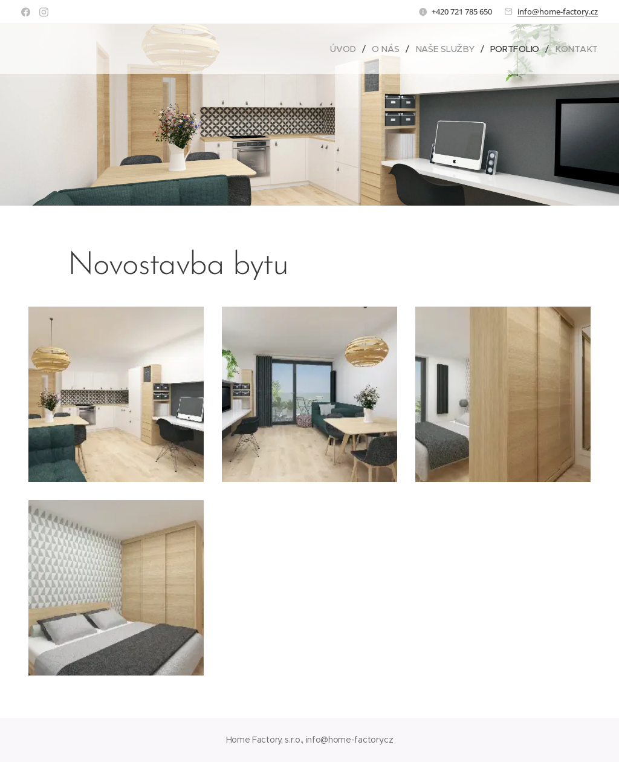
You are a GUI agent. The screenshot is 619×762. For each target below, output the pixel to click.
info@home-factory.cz (557, 11)
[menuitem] (346, 49)
